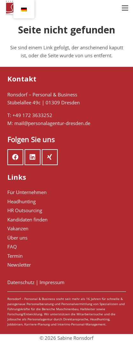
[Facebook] (15, 157)
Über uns (17, 237)
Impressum (52, 282)
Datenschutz (20, 282)
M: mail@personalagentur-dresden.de (48, 123)
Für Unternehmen (27, 192)
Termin (15, 256)
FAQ (12, 246)
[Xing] (50, 157)
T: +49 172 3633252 (29, 115)
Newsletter (19, 265)
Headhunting (21, 201)
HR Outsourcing (24, 210)
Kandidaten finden (27, 219)
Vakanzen (17, 228)
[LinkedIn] (33, 157)
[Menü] (125, 8)
